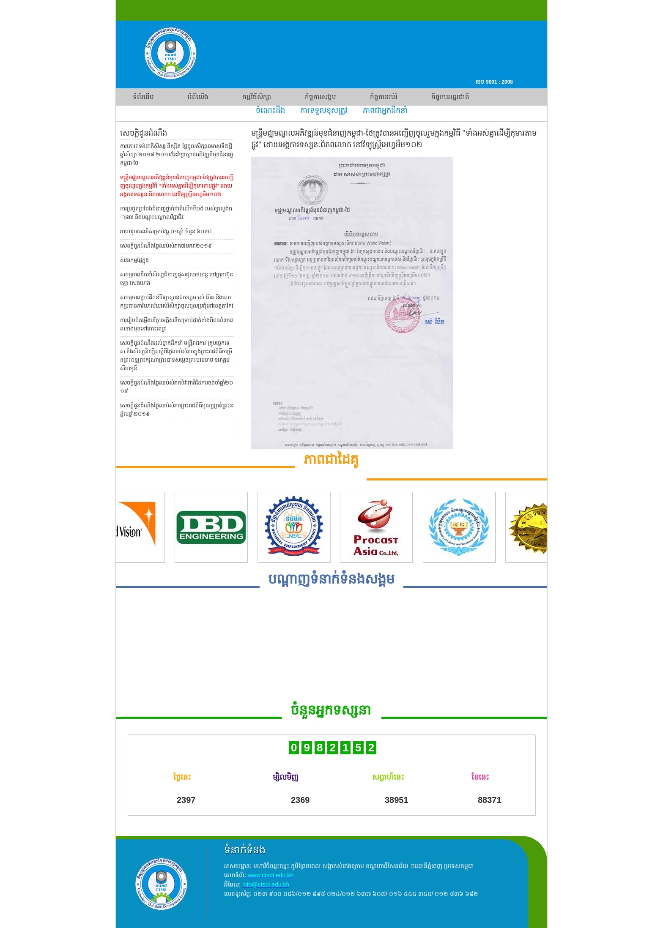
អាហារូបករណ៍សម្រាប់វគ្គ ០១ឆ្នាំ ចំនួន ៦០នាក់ (166, 231)
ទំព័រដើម (143, 96)
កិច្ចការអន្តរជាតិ (450, 96)
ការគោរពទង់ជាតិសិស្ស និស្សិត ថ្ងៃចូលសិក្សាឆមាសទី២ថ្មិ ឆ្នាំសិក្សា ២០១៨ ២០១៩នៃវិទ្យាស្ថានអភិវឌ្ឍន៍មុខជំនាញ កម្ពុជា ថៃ (176, 154)
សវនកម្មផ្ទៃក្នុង (134, 260)
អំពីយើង (198, 96)
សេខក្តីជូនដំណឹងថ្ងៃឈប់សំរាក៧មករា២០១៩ (166, 246)
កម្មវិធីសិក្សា (256, 96)
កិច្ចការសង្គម (320, 96)
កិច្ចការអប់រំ (383, 96)
